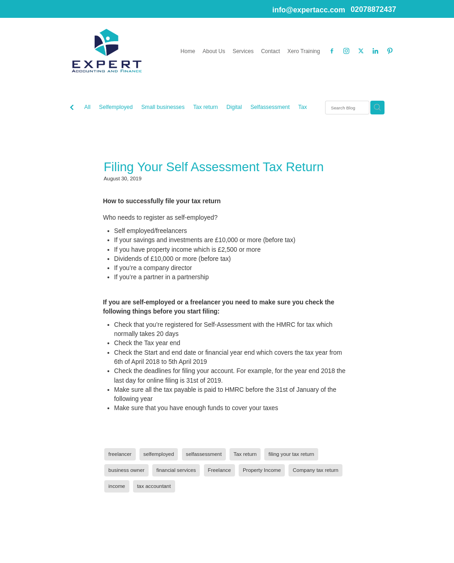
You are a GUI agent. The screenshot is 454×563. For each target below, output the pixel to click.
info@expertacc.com (308, 9)
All (87, 107)
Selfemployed (116, 107)
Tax (302, 107)
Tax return (205, 107)
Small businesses (163, 107)
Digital (234, 107)
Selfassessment (270, 107)
